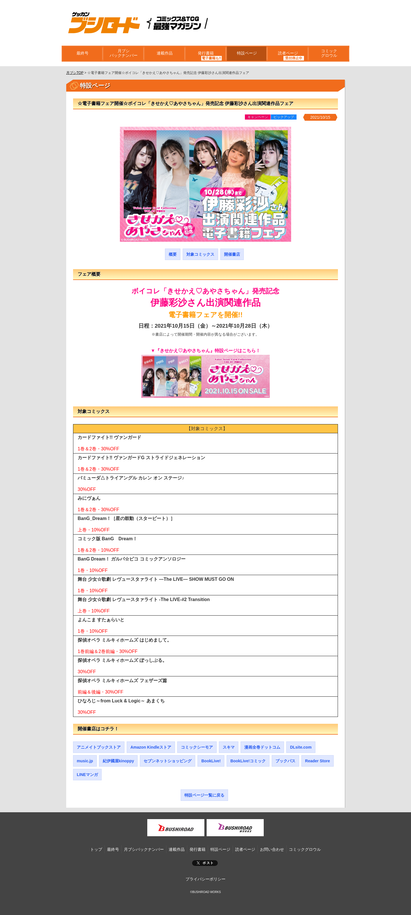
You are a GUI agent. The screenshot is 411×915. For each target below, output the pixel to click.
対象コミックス (200, 254)
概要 (173, 254)
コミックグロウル (329, 53)
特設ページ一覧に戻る (204, 795)
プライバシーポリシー (205, 879)
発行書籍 (205, 53)
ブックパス (285, 761)
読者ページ (288, 53)
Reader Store (317, 761)
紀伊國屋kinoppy (118, 761)
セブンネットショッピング (168, 761)
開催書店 (232, 254)
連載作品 (164, 53)
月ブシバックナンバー (123, 53)
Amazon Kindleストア (150, 747)
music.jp (85, 761)
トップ (96, 849)
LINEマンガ (87, 774)
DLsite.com (300, 747)
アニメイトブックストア (99, 747)
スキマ (229, 747)
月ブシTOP (74, 73)
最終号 (82, 53)
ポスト (205, 863)
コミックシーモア (197, 747)
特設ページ (247, 53)
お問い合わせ (272, 849)
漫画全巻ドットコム (262, 747)
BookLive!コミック (248, 761)
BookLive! (211, 761)
